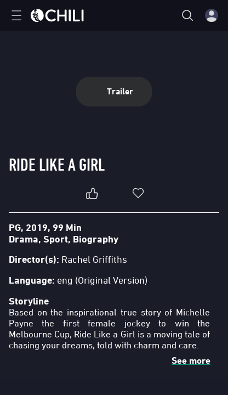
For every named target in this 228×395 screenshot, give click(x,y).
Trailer (114, 91)
